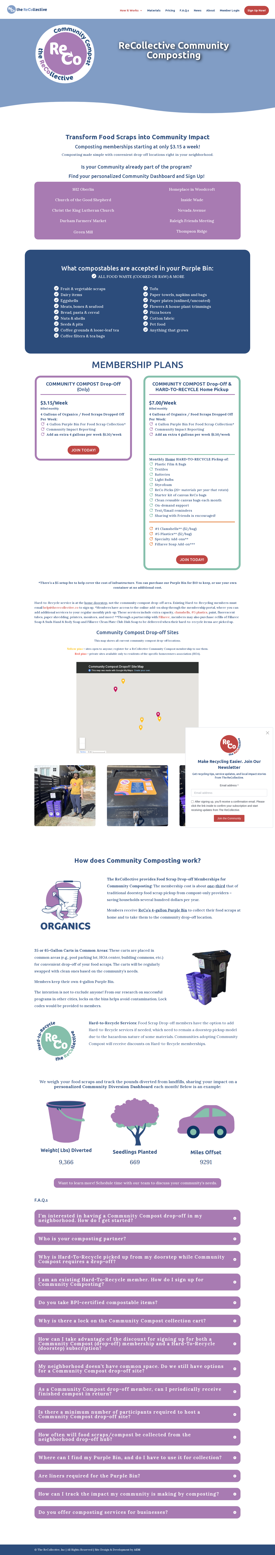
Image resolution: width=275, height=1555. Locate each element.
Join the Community (229, 818)
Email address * (229, 785)
